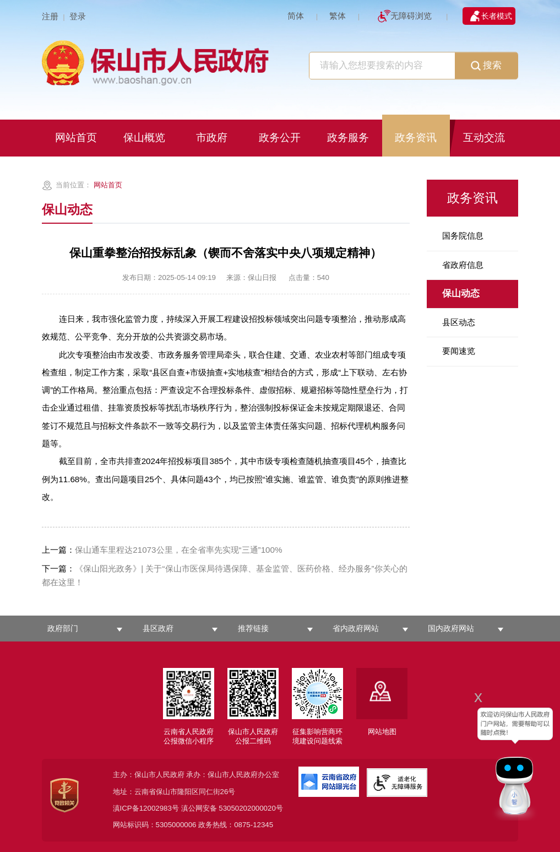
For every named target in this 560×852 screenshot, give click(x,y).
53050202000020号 (251, 808)
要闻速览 (458, 350)
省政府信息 (462, 264)
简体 (295, 15)
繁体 (337, 15)
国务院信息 (462, 235)
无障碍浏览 (411, 15)
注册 (50, 16)
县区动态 (458, 322)
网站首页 (108, 185)
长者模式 (496, 16)
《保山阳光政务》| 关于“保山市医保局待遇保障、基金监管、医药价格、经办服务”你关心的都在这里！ (224, 575)
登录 (77, 16)
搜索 (486, 66)
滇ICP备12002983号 (146, 808)
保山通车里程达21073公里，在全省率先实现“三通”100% (162, 549)
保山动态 (461, 293)
